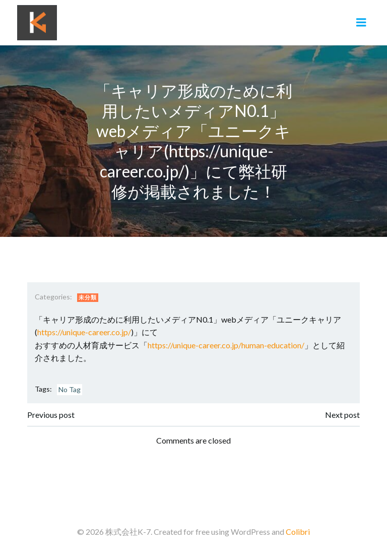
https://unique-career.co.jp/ (84, 332)
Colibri (298, 531)
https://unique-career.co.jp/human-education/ (226, 345)
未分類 (88, 297)
